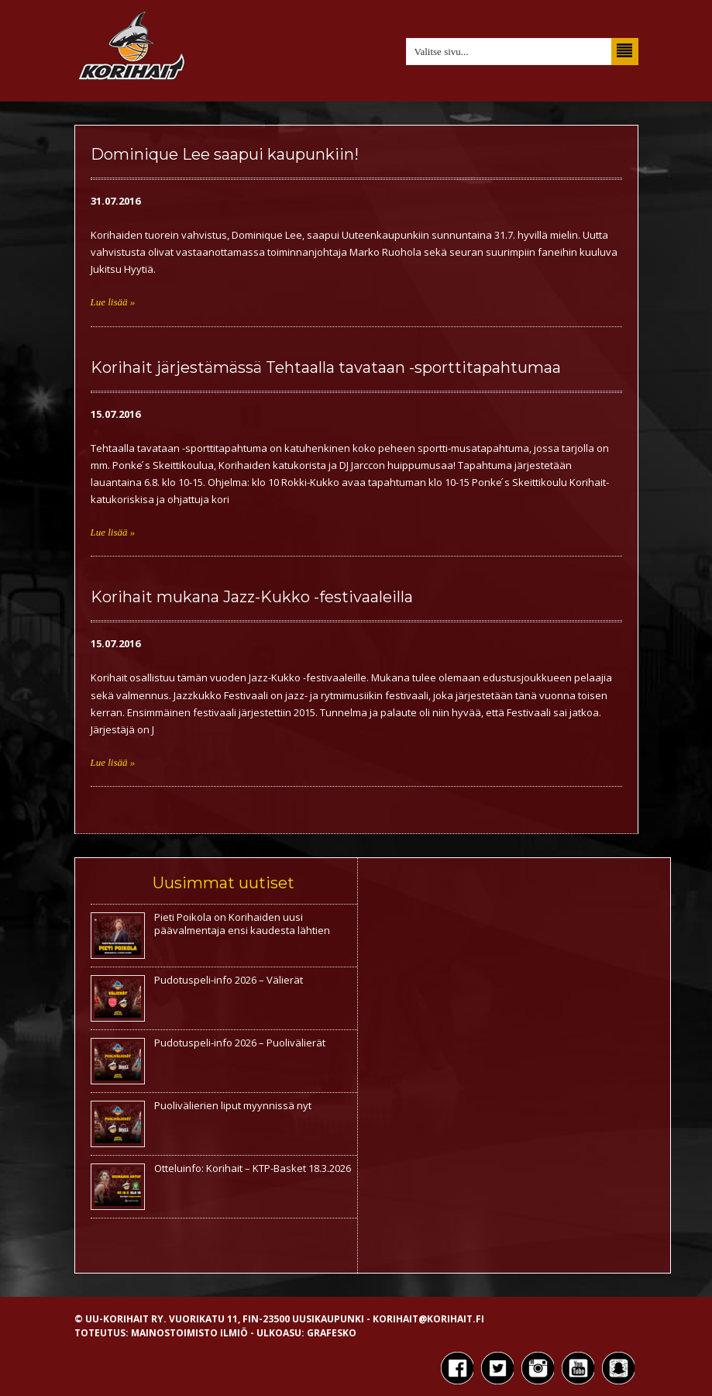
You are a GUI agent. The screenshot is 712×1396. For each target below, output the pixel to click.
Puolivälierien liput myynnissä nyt (232, 1105)
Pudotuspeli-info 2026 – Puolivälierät (239, 1043)
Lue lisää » (113, 302)
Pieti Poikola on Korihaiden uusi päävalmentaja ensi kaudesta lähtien (242, 923)
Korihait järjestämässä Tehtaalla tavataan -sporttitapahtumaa (326, 367)
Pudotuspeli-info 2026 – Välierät (228, 980)
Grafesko (331, 1332)
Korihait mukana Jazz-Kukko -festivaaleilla (252, 597)
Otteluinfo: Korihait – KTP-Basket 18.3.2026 (252, 1168)
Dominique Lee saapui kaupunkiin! (225, 154)
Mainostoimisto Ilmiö (189, 1332)
